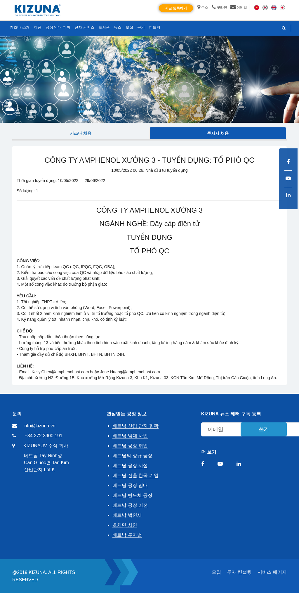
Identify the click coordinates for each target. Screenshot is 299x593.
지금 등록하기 (176, 8)
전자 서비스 (84, 27)
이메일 (238, 8)
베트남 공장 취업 (130, 445)
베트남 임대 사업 (130, 435)
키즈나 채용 (80, 133)
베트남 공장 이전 (130, 505)
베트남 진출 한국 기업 (135, 475)
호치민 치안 (124, 525)
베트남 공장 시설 (130, 465)
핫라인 (219, 8)
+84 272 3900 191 (43, 435)
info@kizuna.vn (39, 425)
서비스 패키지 (272, 572)
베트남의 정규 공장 (132, 455)
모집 (216, 572)
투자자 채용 (218, 133)
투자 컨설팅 (239, 572)
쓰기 (263, 429)
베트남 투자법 (127, 535)
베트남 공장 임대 (130, 485)
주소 (202, 8)
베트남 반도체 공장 (132, 495)
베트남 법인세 (127, 515)
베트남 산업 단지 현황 (135, 425)
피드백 (154, 27)
